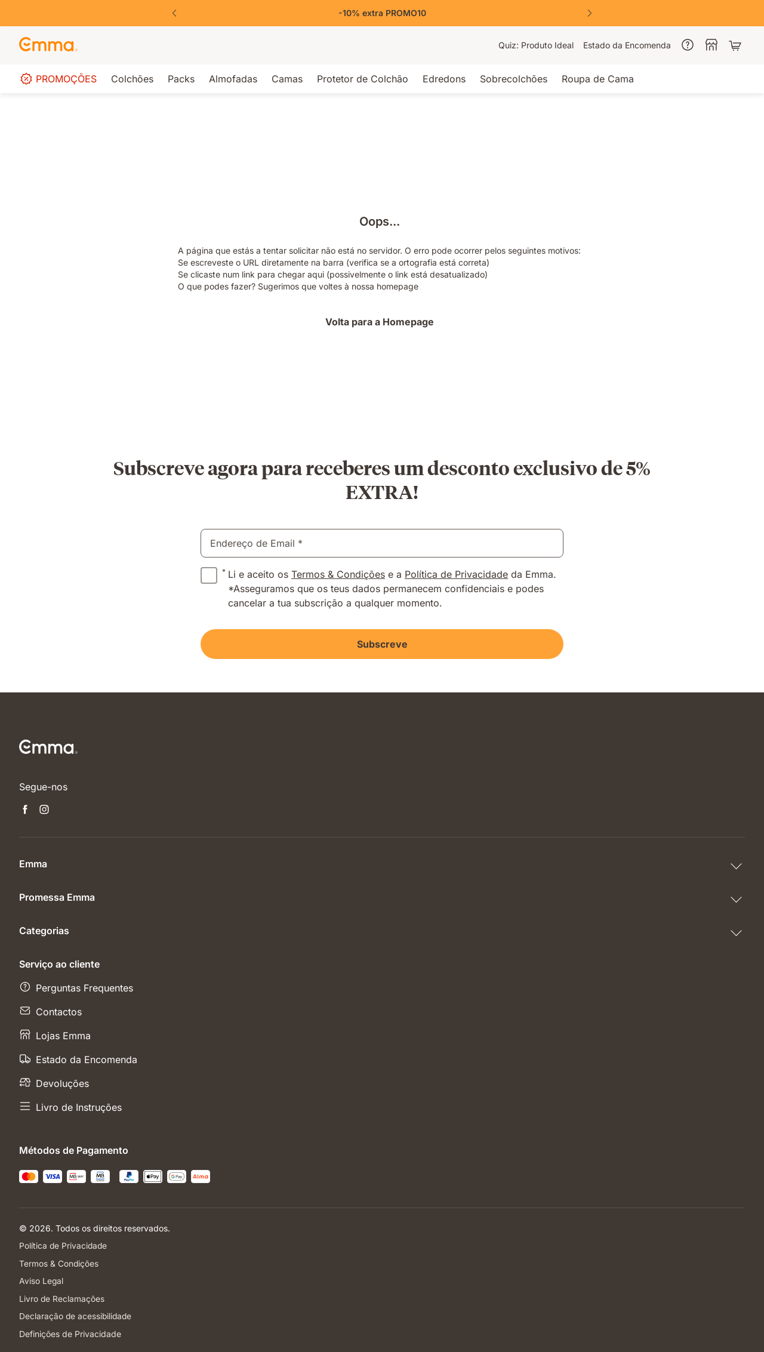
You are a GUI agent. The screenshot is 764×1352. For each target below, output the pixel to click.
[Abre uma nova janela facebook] (25, 810)
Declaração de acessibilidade (76, 1315)
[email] (382, 543)
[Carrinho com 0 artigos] (736, 45)
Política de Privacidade (456, 574)
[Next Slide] (589, 13)
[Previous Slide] (174, 13)
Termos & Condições (338, 574)
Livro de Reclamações (62, 1297)
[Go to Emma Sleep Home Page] (48, 45)
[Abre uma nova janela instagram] (44, 810)
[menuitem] (536, 45)
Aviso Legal (41, 1280)
